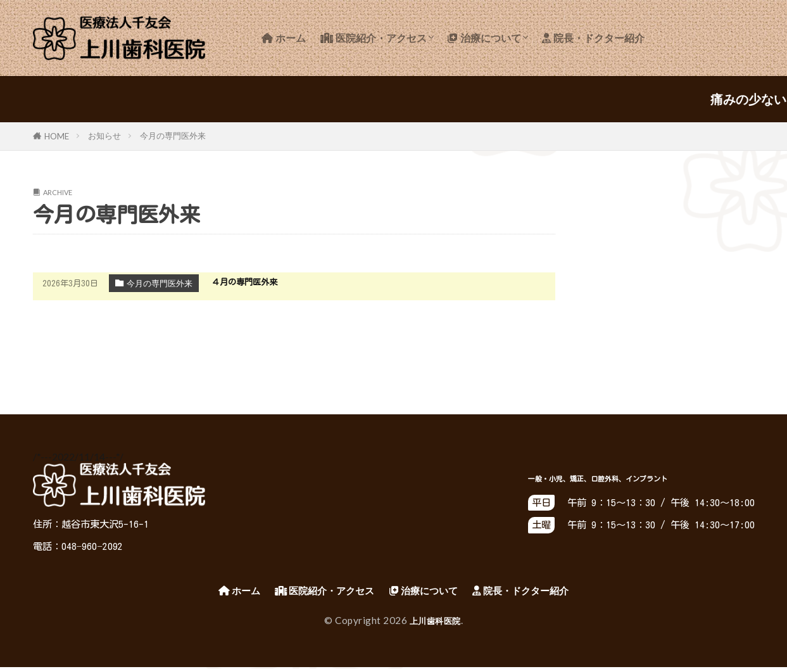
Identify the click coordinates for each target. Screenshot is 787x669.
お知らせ (104, 136)
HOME (56, 136)
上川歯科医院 (435, 622)
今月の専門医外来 (173, 136)
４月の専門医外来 (249, 281)
